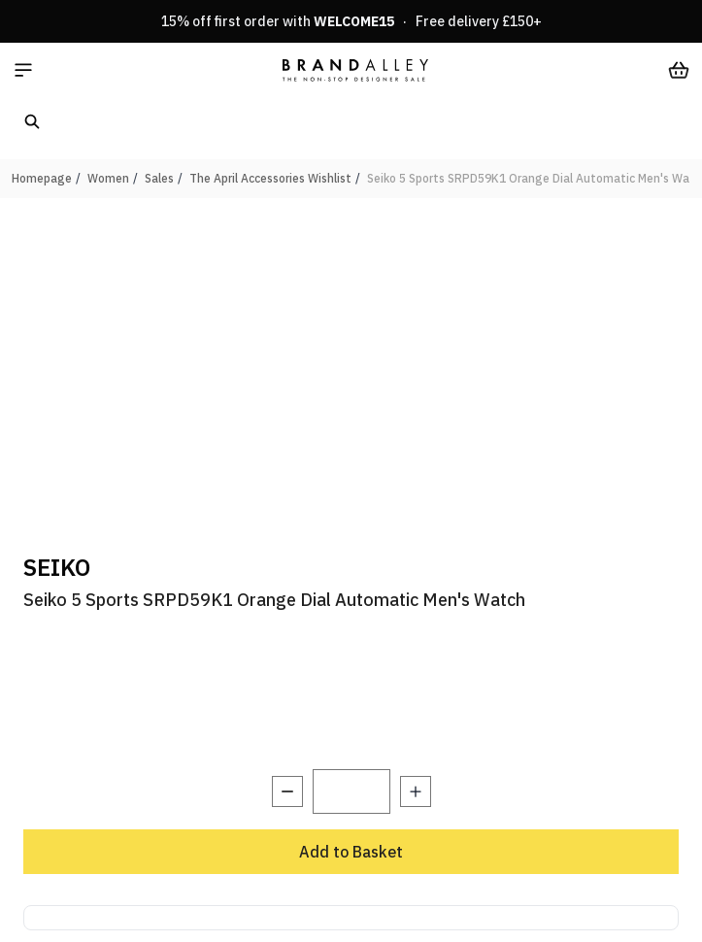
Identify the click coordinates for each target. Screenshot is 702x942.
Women (108, 178)
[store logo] (355, 70)
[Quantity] (351, 791)
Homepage (42, 178)
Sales (159, 178)
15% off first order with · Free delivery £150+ (351, 21)
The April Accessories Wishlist (270, 178)
